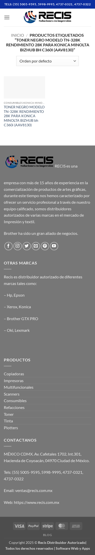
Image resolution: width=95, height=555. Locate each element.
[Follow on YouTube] (54, 246)
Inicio (17, 35)
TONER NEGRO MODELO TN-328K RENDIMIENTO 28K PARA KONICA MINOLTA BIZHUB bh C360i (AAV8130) (24, 116)
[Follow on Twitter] (27, 246)
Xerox (12, 306)
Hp (9, 295)
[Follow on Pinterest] (45, 246)
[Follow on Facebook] (8, 246)
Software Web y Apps (73, 548)
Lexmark (22, 330)
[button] (7, 17)
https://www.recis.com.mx (36, 502)
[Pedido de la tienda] (47, 61)
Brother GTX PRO (22, 318)
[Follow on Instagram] (17, 246)
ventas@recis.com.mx (33, 490)
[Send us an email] (36, 246)
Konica (25, 306)
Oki (10, 330)
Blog (47, 535)
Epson (19, 295)
